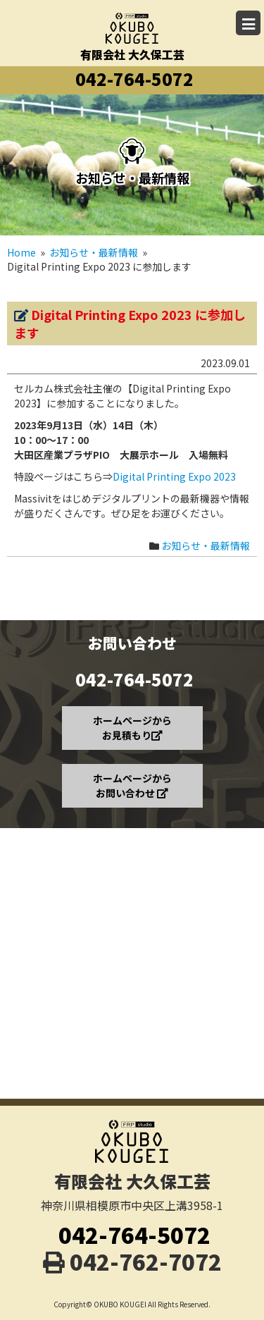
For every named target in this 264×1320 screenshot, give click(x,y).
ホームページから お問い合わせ (132, 785)
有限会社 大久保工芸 (132, 28)
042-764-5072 (134, 78)
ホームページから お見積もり (132, 727)
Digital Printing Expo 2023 (174, 476)
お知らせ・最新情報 (205, 545)
